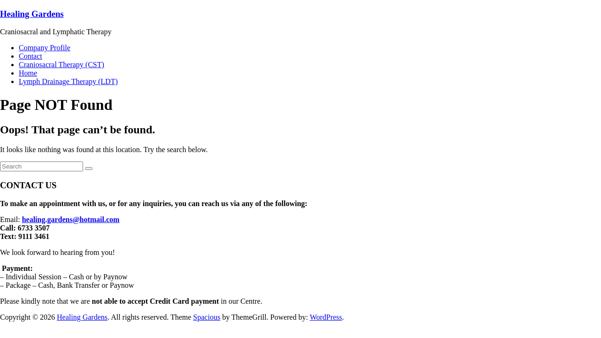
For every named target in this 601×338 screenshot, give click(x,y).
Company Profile (44, 48)
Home (28, 73)
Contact (30, 56)
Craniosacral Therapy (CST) (61, 65)
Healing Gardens (32, 14)
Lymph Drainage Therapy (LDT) (68, 81)
